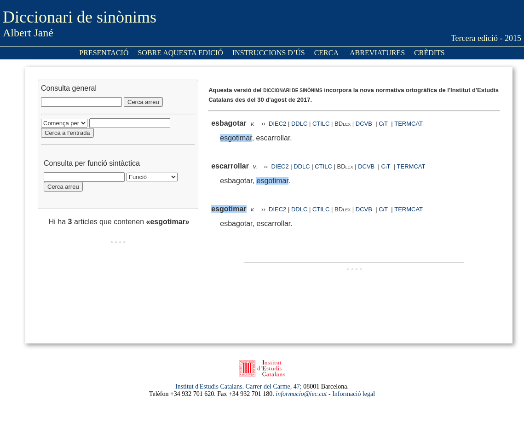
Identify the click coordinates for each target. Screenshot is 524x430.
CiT (383, 123)
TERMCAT (408, 123)
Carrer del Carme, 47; (274, 386)
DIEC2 (277, 123)
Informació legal (353, 393)
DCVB (365, 123)
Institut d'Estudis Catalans (208, 386)
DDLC (299, 123)
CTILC (321, 123)
